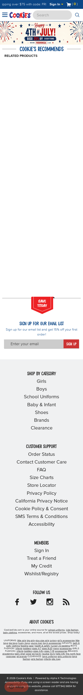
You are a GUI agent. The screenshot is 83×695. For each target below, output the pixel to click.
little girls (21, 640)
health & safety (42, 646)
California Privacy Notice (41, 501)
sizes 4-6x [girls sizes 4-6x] (38, 651)
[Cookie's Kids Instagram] (49, 603)
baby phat (20, 654)
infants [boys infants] (18, 648)
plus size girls (42, 640)
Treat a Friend (41, 558)
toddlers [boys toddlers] (27, 648)
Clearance (41, 428)
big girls (31, 640)
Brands (41, 420)
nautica (45, 654)
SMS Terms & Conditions (41, 516)
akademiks (8, 654)
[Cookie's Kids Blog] (66, 603)
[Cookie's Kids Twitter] (33, 603)
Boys (41, 389)
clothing (16, 646)
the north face (73, 654)
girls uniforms (64, 656)
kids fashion (72, 630)
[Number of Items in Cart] (72, 4)
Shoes (41, 412)
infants (47, 659)
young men (36, 643)
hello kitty (60, 654)
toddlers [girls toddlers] (28, 651)
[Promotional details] (49, 43)
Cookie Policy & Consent (41, 508)
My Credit (41, 566)
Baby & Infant (41, 404)
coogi (28, 654)
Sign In (56, 4)
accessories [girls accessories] (61, 651)
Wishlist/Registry (41, 574)
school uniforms (56, 630)
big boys (13, 643)
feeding (24, 646)
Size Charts (42, 477)
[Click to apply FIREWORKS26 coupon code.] (41, 43)
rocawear (11, 656)
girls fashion (37, 659)
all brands (22, 656)
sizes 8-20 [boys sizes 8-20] (47, 648)
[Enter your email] (34, 343)
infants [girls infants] (20, 651)
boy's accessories (52, 643)
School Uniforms (41, 397)
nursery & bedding (60, 646)
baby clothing (10, 632)
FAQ (41, 470)
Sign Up (71, 344)
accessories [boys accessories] (66, 648)
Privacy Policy (41, 493)
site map (56, 659)
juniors (53, 640)
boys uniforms (49, 656)
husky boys (24, 643)
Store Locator (41, 485)
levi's (52, 654)
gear (31, 646)
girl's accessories (66, 640)
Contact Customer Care (42, 462)
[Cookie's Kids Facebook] (17, 603)
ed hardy (36, 654)
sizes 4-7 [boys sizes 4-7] (36, 648)
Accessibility (42, 524)
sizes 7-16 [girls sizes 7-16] (49, 651)
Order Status (41, 454)
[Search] (52, 15)
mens (56, 648)
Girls (41, 381)
